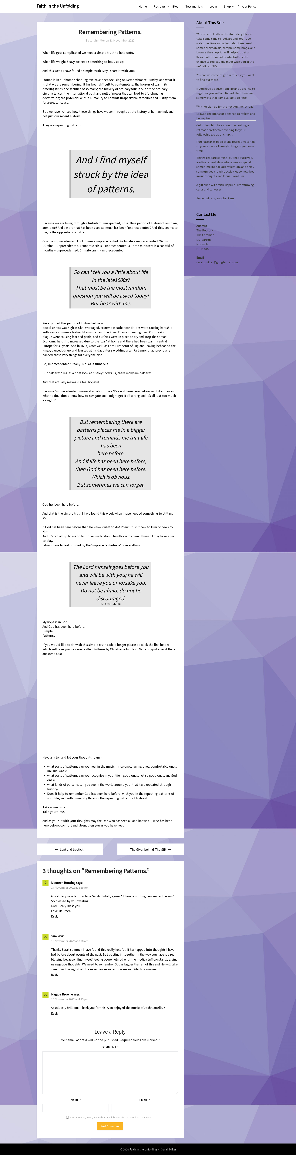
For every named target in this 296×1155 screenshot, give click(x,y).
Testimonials (194, 6)
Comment (110, 1047)
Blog (175, 6)
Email (144, 1100)
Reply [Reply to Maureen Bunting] (54, 916)
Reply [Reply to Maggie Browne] (54, 1013)
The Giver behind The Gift (148, 849)
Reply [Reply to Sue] (54, 974)
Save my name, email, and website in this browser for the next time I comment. (110, 1117)
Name (76, 1100)
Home (143, 6)
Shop (227, 6)
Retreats (160, 6)
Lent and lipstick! (72, 849)
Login (213, 6)
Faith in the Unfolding (58, 6)
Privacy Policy (247, 6)
